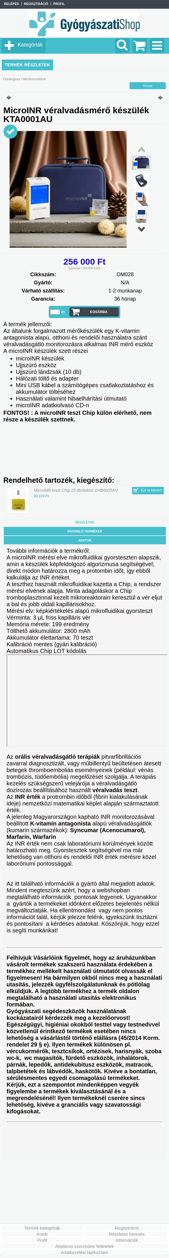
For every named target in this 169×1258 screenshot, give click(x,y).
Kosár (42, 1234)
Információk (127, 1240)
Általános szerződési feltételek (84, 1246)
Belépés (11, 4)
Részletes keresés (127, 1234)
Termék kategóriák (42, 1227)
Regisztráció (127, 1227)
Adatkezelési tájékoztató (84, 1252)
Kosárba (98, 312)
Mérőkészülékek (34, 79)
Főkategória (11, 79)
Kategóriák (30, 45)
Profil (42, 1240)
